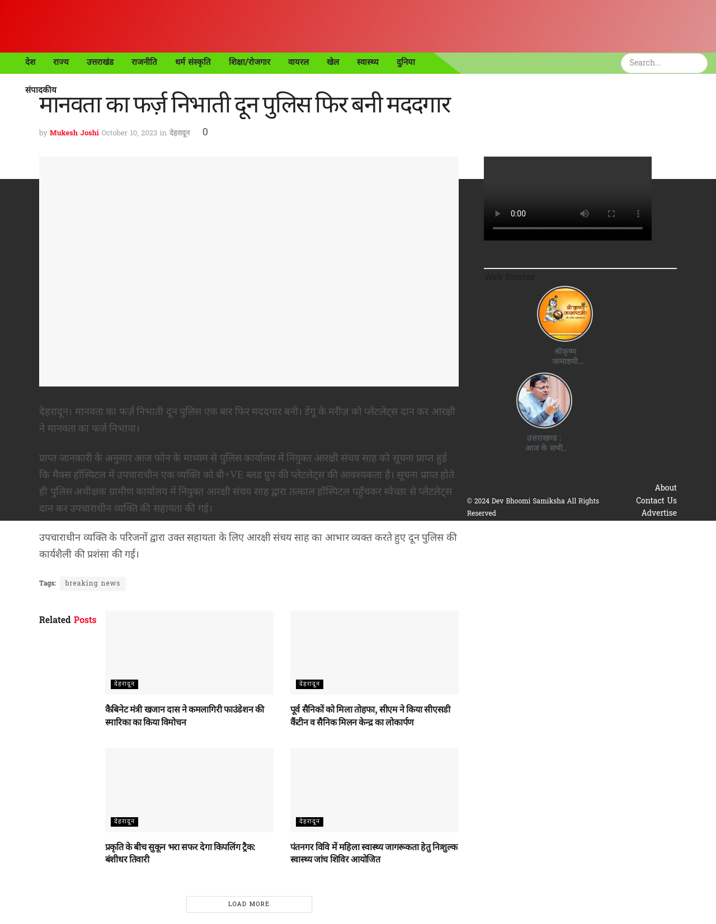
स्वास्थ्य (368, 62)
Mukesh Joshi (74, 133)
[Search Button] (701, 63)
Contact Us (656, 501)
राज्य (61, 62)
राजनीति (144, 62)
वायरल (298, 62)
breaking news (92, 584)
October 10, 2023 (129, 133)
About (666, 488)
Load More (249, 904)
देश (30, 62)
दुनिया (406, 62)
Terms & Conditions (639, 539)
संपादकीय (40, 90)
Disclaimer (657, 551)
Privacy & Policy (646, 526)
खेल (333, 62)
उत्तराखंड (100, 62)
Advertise (659, 514)
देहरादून (179, 133)
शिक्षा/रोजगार (250, 62)
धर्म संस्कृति (193, 62)
